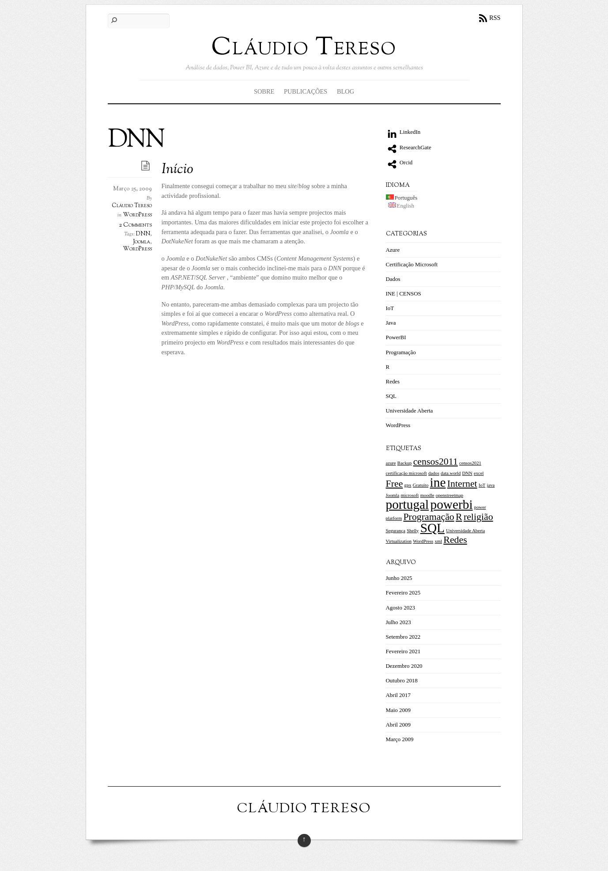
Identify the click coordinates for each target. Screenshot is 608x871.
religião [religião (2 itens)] (478, 516)
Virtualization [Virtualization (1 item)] (399, 541)
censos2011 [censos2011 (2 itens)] (435, 461)
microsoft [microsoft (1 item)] (410, 495)
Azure (393, 249)
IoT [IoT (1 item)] (482, 485)
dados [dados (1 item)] (433, 473)
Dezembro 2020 (404, 666)
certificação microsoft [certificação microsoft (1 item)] (406, 473)
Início (177, 169)
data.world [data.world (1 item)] (451, 473)
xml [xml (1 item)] (438, 541)
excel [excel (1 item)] (478, 473)
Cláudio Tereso (132, 206)
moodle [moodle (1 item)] (427, 495)
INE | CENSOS (403, 293)
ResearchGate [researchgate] (408, 147)
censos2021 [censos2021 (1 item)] (470, 463)
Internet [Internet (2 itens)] (462, 483)
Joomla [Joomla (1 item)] (393, 495)
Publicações (305, 91)
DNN (143, 234)
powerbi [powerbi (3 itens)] (452, 504)
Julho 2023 (398, 622)
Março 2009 (400, 739)
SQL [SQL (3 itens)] (432, 528)
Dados (393, 279)
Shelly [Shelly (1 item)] (413, 530)
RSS (495, 17)
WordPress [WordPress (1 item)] (423, 541)
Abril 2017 (398, 695)
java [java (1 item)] (491, 485)
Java (391, 322)
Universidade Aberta (409, 410)
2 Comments (135, 224)
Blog (345, 91)
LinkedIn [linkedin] (403, 132)
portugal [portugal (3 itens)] (407, 504)
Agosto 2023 (400, 607)
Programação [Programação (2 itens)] (428, 516)
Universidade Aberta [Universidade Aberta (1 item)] (465, 530)
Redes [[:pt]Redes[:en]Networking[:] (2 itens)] (455, 539)
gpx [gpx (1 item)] (408, 485)
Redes (393, 381)
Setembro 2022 (403, 636)
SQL (391, 396)
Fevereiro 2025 (403, 592)
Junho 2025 (399, 578)
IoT (390, 308)
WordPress (137, 215)
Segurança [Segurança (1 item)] (395, 530)
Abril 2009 (398, 724)
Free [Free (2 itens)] (394, 483)
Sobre (264, 91)
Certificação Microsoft (412, 264)
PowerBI (396, 337)
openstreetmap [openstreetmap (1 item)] (449, 495)
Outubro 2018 (402, 680)
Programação (401, 352)
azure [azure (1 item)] (391, 463)
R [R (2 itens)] (459, 516)
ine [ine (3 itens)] (438, 482)
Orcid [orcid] (399, 162)
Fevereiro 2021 (403, 651)
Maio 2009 (398, 710)
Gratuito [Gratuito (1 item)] (421, 485)
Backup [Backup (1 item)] (404, 463)
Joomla (141, 242)
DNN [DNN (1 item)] (467, 473)
